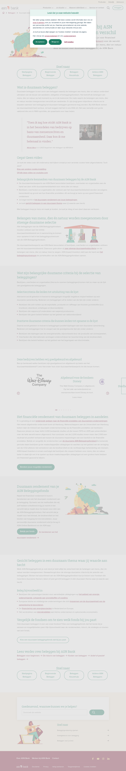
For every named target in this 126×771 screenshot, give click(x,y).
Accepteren (40, 42)
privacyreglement (51, 36)
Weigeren (55, 42)
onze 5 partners (38, 22)
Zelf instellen (69, 42)
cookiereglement (69, 36)
